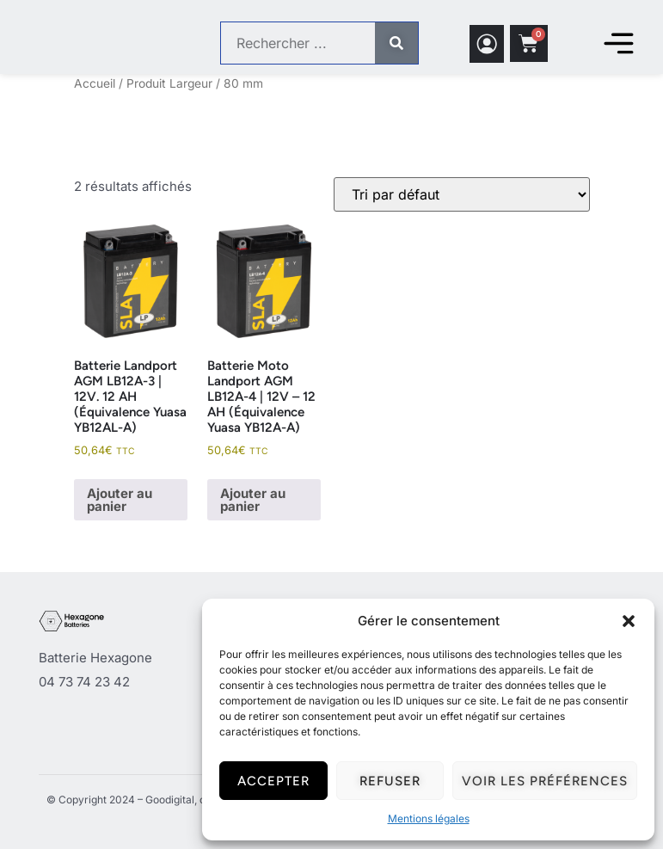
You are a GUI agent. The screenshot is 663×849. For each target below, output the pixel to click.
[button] (628, 621)
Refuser (390, 781)
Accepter (273, 781)
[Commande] (462, 194)
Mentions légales (429, 818)
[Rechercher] (396, 44)
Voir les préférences (545, 781)
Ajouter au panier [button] (119, 499)
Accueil (94, 83)
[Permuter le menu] (619, 44)
